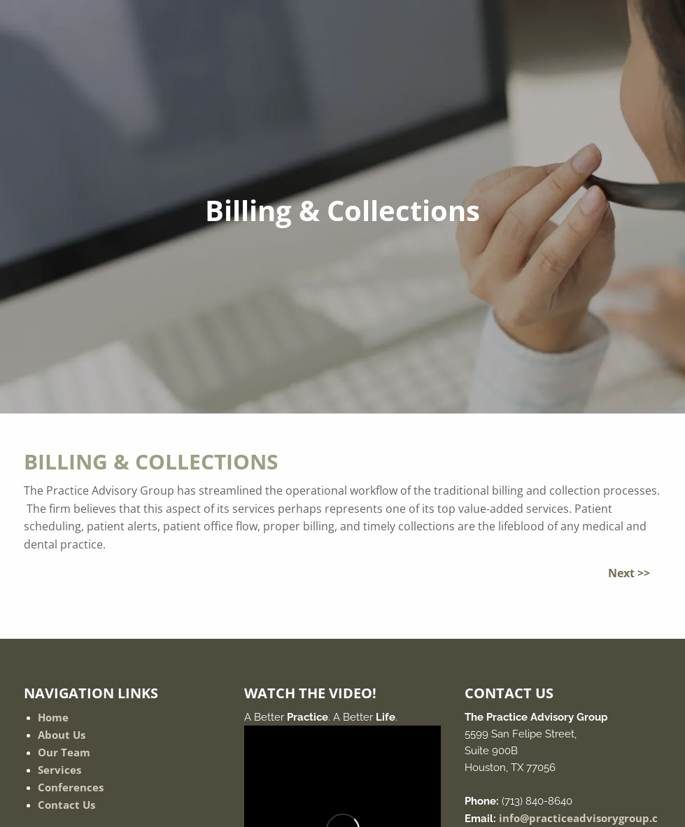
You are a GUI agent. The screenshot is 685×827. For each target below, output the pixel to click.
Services (59, 770)
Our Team (64, 752)
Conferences (71, 787)
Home (53, 717)
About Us (61, 735)
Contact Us (66, 805)
